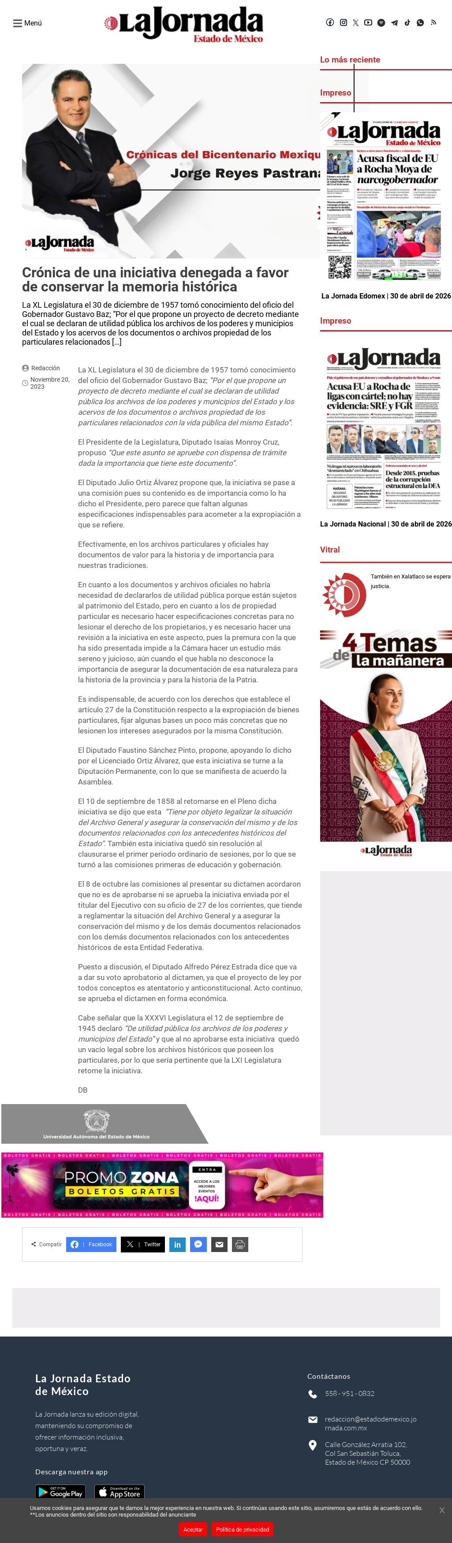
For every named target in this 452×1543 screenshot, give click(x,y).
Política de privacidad (242, 1529)
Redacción (45, 368)
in (177, 1244)
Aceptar (193, 1529)
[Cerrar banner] (442, 1511)
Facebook (91, 1244)
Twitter (143, 1244)
